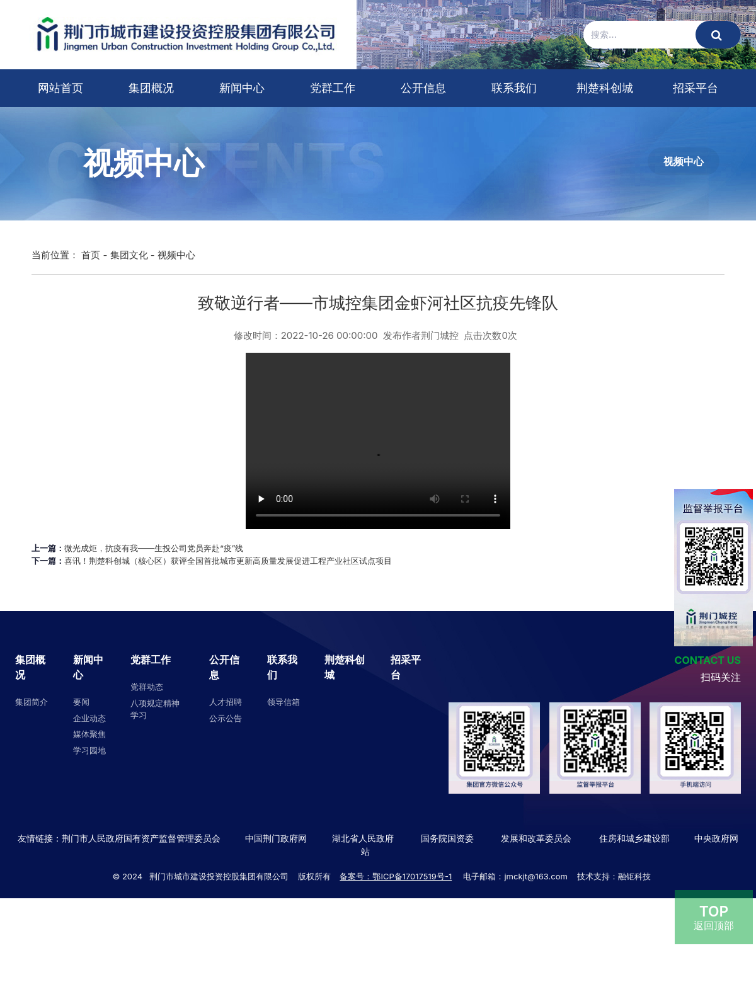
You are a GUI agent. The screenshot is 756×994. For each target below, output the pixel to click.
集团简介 (31, 702)
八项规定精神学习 (155, 709)
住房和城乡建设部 (633, 838)
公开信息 (423, 87)
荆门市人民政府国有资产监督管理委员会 (141, 838)
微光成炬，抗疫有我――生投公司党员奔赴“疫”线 (153, 548)
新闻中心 (242, 87)
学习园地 (89, 750)
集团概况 (151, 87)
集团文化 (129, 255)
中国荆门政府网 (276, 838)
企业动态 (89, 718)
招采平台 (695, 87)
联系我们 (514, 87)
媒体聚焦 (89, 734)
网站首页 (60, 87)
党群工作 (332, 87)
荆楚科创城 (604, 87)
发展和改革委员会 (536, 838)
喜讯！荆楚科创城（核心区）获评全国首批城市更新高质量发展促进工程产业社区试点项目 (228, 561)
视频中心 (683, 161)
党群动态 (146, 687)
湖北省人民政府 (363, 838)
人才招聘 (225, 702)
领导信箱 (283, 702)
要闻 (81, 702)
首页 (90, 255)
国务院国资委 (447, 838)
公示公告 (225, 718)
